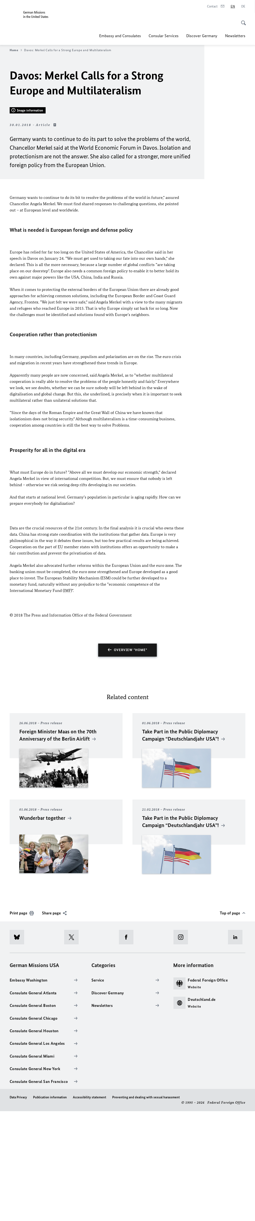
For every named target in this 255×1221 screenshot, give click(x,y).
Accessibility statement (89, 1207)
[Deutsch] (243, 6)
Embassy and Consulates (120, 35)
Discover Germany (201, 35)
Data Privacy (18, 1207)
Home (16, 50)
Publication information (50, 1207)
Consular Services (164, 35)
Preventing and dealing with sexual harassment (146, 1207)
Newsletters (235, 35)
